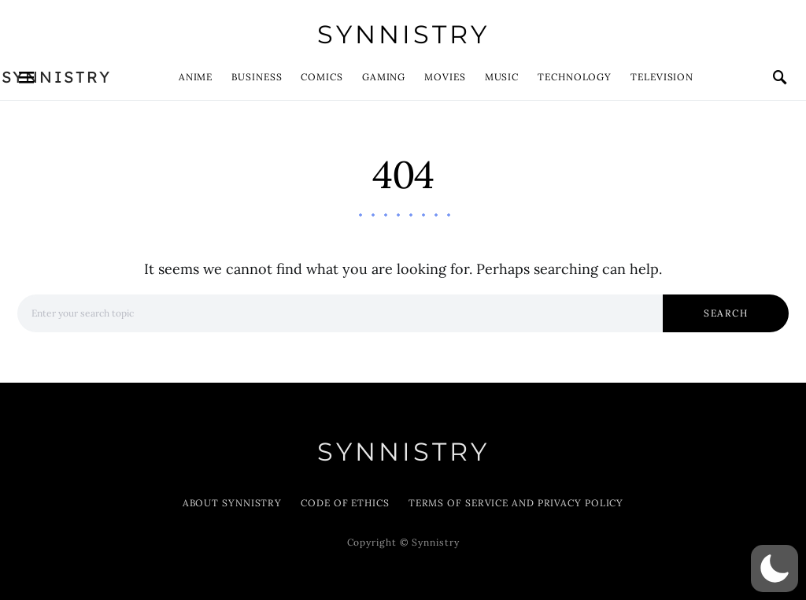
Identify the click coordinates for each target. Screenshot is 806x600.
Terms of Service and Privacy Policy (516, 503)
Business (256, 77)
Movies (444, 77)
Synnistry (403, 34)
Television (661, 77)
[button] (774, 568)
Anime (196, 77)
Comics (321, 77)
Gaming (383, 77)
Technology (575, 77)
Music (502, 77)
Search (726, 313)
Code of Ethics (345, 503)
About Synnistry (233, 503)
